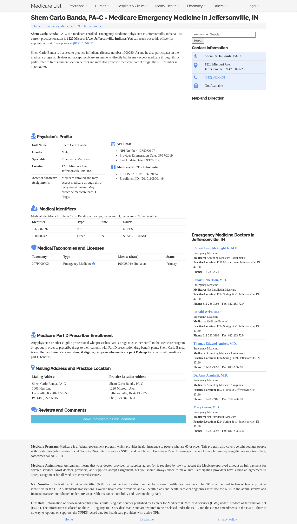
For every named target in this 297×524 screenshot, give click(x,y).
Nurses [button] (102, 6)
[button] (93, 263)
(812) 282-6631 (83, 43)
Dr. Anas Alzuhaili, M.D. (210, 375)
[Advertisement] (106, 100)
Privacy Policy (227, 519)
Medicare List (46, 5)
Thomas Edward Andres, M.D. (215, 343)
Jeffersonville (93, 26)
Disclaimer (147, 519)
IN (78, 26)
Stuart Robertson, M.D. (210, 280)
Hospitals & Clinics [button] (132, 6)
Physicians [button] (77, 6)
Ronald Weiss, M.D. (207, 312)
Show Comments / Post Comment (108, 419)
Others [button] (219, 6)
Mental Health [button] (167, 6)
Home (37, 26)
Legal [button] (253, 6)
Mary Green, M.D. (206, 407)
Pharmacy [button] (196, 6)
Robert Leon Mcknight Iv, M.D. (215, 248)
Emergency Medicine (59, 26)
